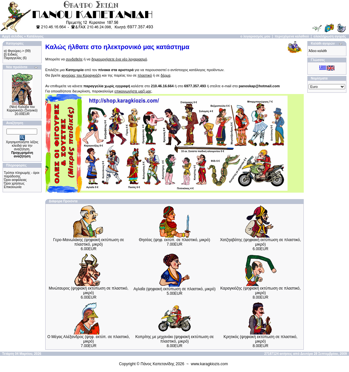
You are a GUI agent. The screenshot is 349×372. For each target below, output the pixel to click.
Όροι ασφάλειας (15, 180)
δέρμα (165, 75)
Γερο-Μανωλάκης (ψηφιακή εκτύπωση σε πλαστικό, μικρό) (88, 242)
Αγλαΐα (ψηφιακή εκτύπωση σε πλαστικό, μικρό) (174, 289)
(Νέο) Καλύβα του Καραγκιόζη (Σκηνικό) (22, 108)
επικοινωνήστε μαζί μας (133, 91)
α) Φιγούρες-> (14, 51)
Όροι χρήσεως (14, 183)
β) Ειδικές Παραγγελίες (13, 56)
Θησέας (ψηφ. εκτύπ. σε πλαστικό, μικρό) (174, 240)
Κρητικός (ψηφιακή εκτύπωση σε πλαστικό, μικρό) (261, 339)
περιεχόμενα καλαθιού (292, 36)
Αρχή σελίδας (12, 36)
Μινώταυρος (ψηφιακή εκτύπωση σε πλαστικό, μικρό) (89, 290)
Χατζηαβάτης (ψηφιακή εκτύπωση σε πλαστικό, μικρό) (260, 242)
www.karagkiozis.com (209, 364)
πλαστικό (145, 75)
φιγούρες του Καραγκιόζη (81, 75)
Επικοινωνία (12, 187)
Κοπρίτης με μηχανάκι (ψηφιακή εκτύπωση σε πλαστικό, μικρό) (174, 339)
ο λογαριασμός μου (255, 36)
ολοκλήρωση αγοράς (329, 36)
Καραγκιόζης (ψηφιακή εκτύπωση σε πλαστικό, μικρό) (260, 290)
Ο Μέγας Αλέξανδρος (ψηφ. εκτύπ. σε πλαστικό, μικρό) (88, 339)
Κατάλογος (35, 36)
